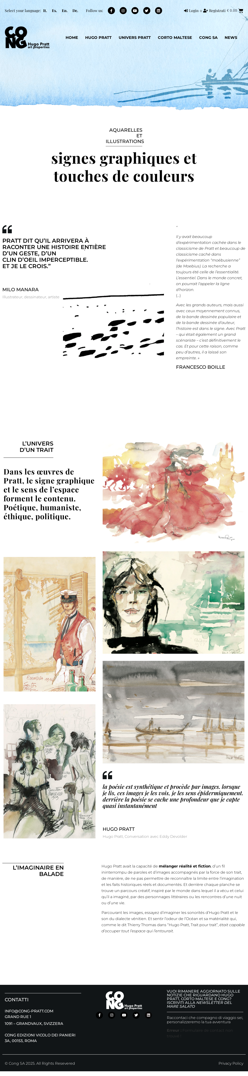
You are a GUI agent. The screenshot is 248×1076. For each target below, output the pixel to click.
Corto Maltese (175, 37)
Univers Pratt (135, 37)
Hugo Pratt (98, 37)
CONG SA (208, 37)
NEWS (231, 37)
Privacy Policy (231, 1063)
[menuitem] (45, 10)
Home (72, 37)
